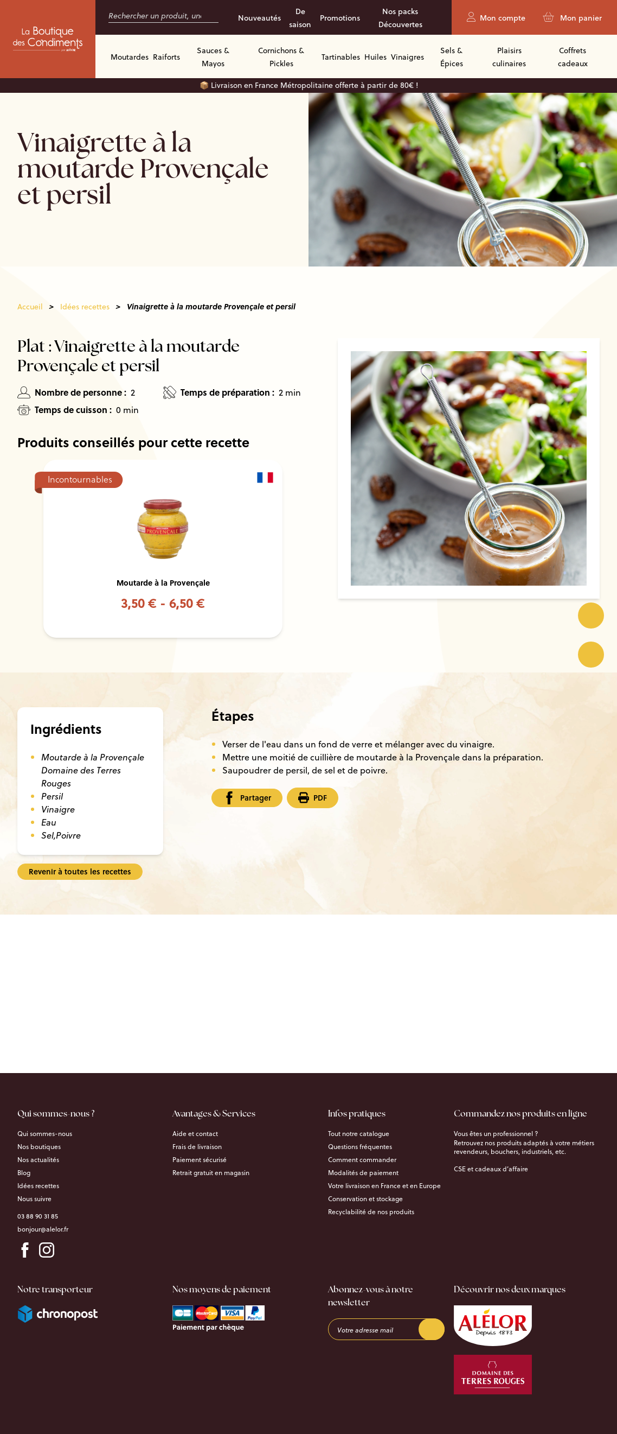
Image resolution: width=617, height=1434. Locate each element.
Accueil (30, 306)
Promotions (340, 17)
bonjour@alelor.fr (42, 1229)
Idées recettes (85, 306)
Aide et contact (195, 1134)
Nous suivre (34, 1199)
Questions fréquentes (360, 1147)
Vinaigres (407, 57)
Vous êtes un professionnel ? (496, 1134)
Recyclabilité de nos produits (371, 1212)
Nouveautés (259, 17)
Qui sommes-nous (44, 1134)
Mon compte (496, 17)
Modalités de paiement (363, 1173)
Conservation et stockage (365, 1199)
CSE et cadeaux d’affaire (491, 1169)
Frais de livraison (197, 1147)
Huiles (375, 57)
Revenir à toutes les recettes (80, 871)
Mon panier (572, 17)
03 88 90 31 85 (37, 1216)
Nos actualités (38, 1160)
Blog (23, 1173)
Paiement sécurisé (199, 1160)
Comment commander (362, 1160)
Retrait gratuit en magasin (210, 1173)
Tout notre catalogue (358, 1134)
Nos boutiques (39, 1147)
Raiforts (166, 57)
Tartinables (341, 57)
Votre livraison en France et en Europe (384, 1186)
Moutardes (130, 57)
